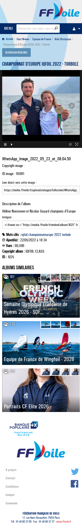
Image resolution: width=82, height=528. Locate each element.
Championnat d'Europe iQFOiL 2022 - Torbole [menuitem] (26, 44)
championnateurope (40, 234)
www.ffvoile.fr (63, 521)
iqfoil (24, 234)
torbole (66, 234)
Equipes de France (41, 39)
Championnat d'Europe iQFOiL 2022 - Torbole (40, 64)
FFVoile (59, 11)
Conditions (12, 486)
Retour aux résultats (16, 52)
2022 (57, 234)
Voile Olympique (63, 39)
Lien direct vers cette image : (41, 187)
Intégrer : (41, 222)
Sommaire (12, 503)
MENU (8, 28)
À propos (11, 470)
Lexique (10, 495)
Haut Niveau (23, 39)
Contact (10, 478)
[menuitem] (75, 28)
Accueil (7, 39)
